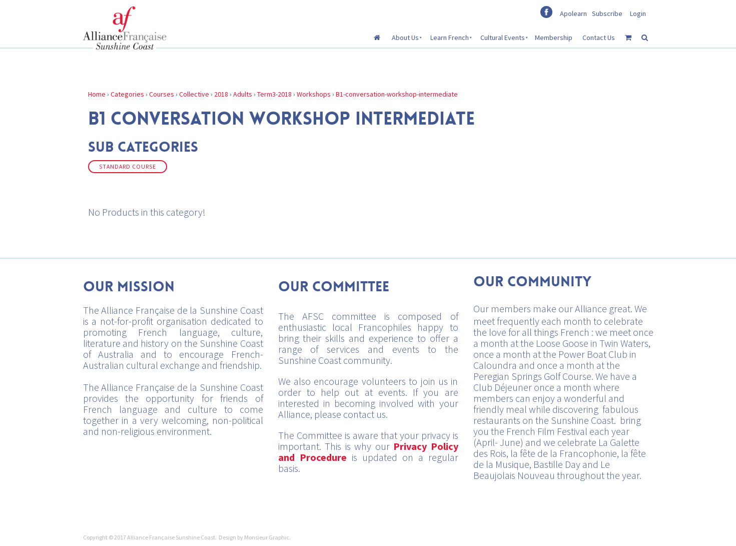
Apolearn (573, 13)
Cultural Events (502, 37)
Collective (194, 94)
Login (638, 13)
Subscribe (607, 13)
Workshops (314, 94)
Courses (161, 94)
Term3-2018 (274, 94)
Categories (127, 94)
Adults (242, 94)
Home (97, 94)
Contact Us (598, 37)
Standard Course (127, 166)
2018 (221, 94)
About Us (405, 37)
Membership (553, 37)
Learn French (449, 37)
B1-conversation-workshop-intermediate (397, 94)
